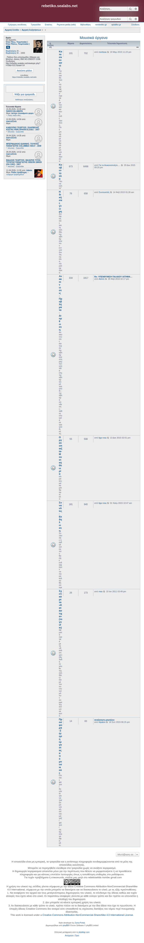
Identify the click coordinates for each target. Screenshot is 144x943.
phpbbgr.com (84, 932)
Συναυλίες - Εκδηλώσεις (60, 516)
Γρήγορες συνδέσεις (17, 24)
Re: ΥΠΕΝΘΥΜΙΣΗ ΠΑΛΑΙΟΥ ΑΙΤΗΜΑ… (113, 277)
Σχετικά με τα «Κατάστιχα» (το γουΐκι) (60, 609)
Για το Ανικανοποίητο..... (109, 165)
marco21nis (11, 121)
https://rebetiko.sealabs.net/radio (24, 77)
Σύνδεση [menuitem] (135, 24)
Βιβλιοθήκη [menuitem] (85, 24)
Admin (29, 170)
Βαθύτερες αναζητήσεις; (24, 100)
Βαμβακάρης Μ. (12, 51)
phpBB (65, 925)
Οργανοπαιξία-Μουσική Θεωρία (60, 455)
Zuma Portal (80, 923)
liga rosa (102, 438)
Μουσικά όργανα (93, 38)
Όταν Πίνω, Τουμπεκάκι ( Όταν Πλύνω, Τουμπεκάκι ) (18, 43)
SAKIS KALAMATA (14, 111)
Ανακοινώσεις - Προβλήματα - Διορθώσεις (60, 303)
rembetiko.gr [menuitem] (101, 24)
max (101, 591)
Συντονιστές (104, 192)
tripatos (102, 722)
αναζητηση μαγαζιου (104, 720)
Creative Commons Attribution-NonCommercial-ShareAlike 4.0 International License (87, 915)
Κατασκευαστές (60, 60)
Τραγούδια (35, 24)
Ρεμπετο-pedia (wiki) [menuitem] (66, 24)
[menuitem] (69, 935)
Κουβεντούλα (60, 171)
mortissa (102, 52)
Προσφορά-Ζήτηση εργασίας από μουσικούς (60, 746)
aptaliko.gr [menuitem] (116, 24)
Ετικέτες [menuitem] (48, 24)
